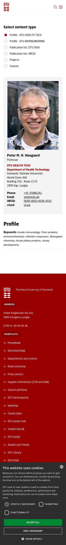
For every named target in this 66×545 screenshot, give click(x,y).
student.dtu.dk (16, 428)
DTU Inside (14, 436)
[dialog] (33, 503)
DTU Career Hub (17, 421)
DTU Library (14, 452)
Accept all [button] (33, 522)
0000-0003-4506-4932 (38, 200)
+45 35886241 (33, 192)
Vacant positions (17, 389)
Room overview (17, 366)
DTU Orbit (13, 460)
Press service (15, 374)
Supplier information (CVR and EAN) (28, 381)
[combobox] (61, 467)
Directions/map (16, 350)
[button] (60, 7)
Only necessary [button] (33, 530)
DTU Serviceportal (18, 397)
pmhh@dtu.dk (31, 197)
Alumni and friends (18, 444)
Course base (15, 413)
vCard (27, 205)
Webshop (13, 405)
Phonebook (14, 342)
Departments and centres (22, 358)
